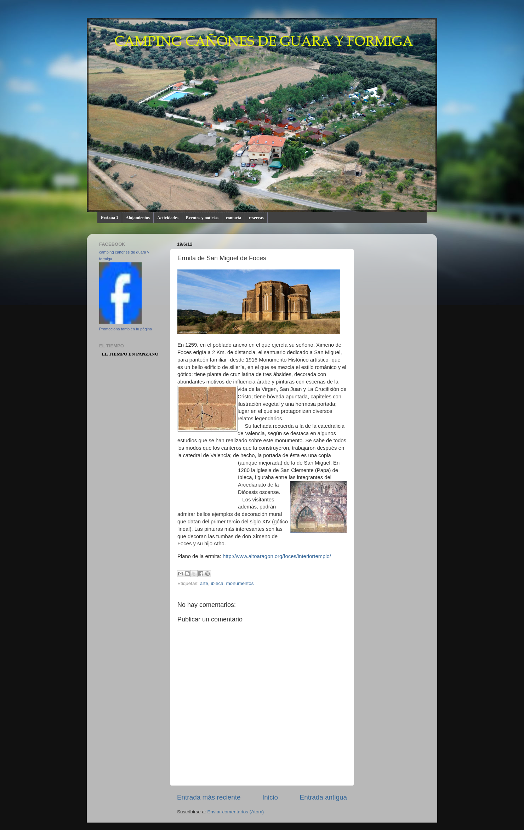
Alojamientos (138, 217)
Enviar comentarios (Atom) (235, 811)
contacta (233, 217)
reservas (256, 217)
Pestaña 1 (109, 217)
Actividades (167, 217)
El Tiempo (114, 354)
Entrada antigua (323, 797)
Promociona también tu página (125, 329)
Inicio (270, 797)
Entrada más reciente (209, 797)
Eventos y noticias (202, 217)
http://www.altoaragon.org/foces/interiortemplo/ (277, 556)
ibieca (217, 583)
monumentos (240, 583)
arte (204, 583)
